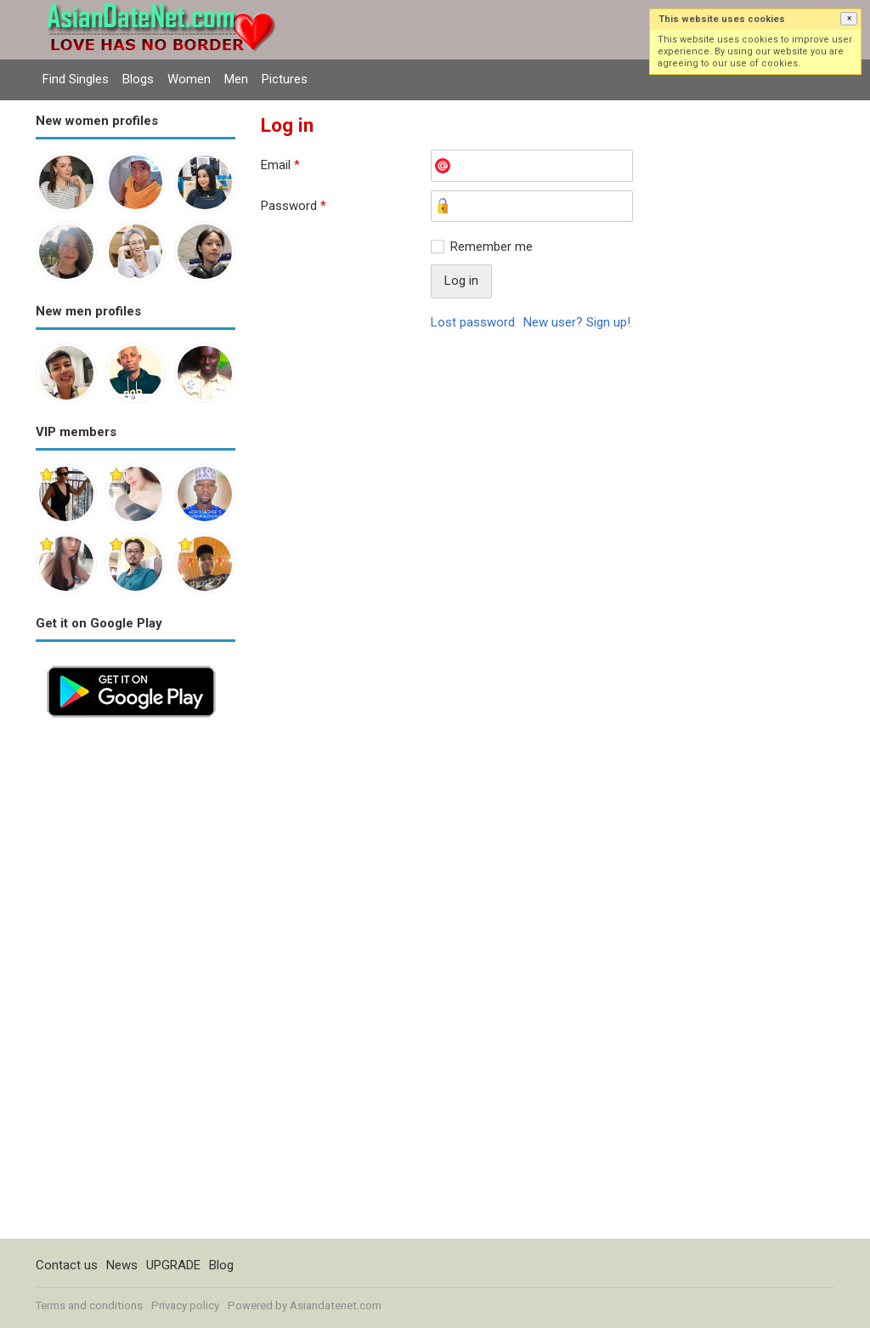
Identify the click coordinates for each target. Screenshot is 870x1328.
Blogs (138, 79)
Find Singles (75, 79)
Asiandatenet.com (335, 1305)
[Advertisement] (135, 984)
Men (236, 79)
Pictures (285, 79)
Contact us (67, 1265)
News (122, 1265)
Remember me (491, 246)
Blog (221, 1265)
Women (189, 79)
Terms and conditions (89, 1305)
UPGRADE (173, 1265)
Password (293, 205)
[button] (848, 19)
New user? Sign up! (576, 322)
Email (280, 165)
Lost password (473, 322)
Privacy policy (185, 1305)
